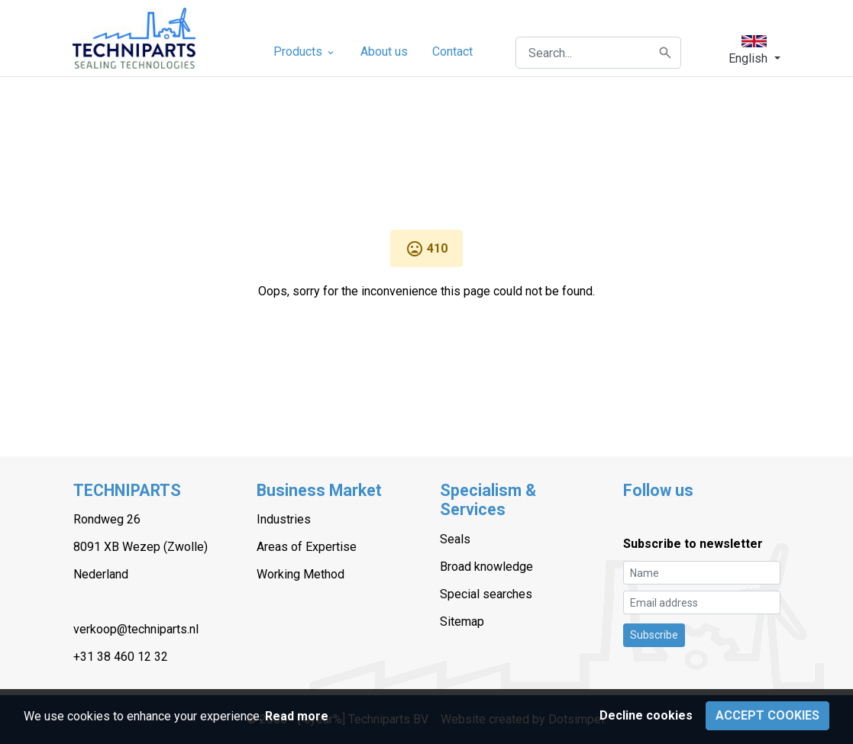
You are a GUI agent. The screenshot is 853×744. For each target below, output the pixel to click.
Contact (452, 51)
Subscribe (654, 635)
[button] (754, 50)
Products (304, 51)
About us (384, 51)
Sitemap (462, 621)
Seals (455, 539)
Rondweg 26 (107, 519)
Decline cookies (646, 715)
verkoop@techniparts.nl (136, 629)
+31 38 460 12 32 (120, 656)
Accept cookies (767, 715)
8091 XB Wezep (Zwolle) (140, 546)
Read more (296, 716)
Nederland (100, 574)
